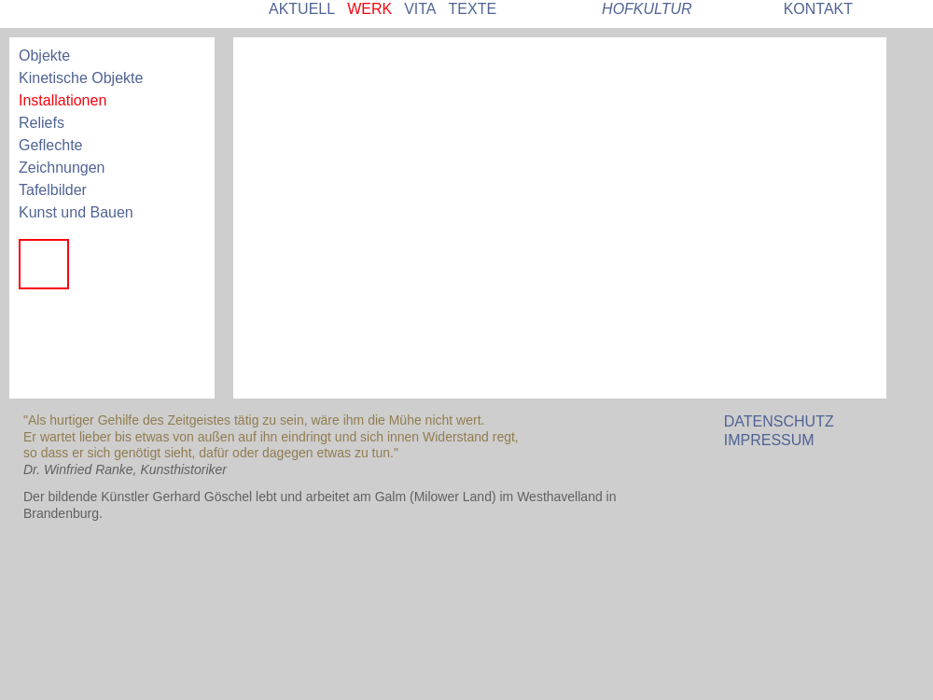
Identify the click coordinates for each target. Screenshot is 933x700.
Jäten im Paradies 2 (44, 317)
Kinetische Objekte (81, 78)
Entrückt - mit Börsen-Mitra (44, 370)
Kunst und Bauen (76, 212)
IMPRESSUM (769, 440)
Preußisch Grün (99, 264)
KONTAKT (818, 9)
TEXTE (473, 9)
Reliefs (41, 123)
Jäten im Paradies (99, 317)
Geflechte (50, 145)
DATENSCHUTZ (779, 421)
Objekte (44, 55)
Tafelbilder (53, 190)
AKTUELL (302, 9)
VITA (420, 9)
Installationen (62, 100)
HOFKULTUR (647, 9)
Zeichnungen (62, 167)
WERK (369, 9)
